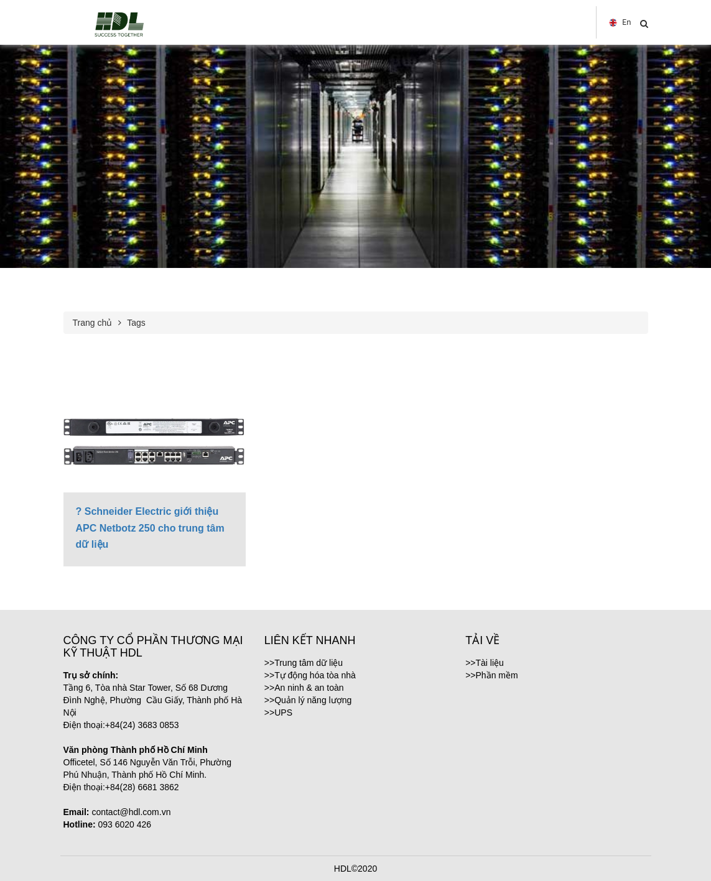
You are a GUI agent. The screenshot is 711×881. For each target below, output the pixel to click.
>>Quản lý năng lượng (307, 700)
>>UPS (278, 712)
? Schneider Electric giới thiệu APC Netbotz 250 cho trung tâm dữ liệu (150, 528)
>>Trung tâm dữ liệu (303, 663)
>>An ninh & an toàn (304, 688)
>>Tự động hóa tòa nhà (310, 675)
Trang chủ (93, 323)
